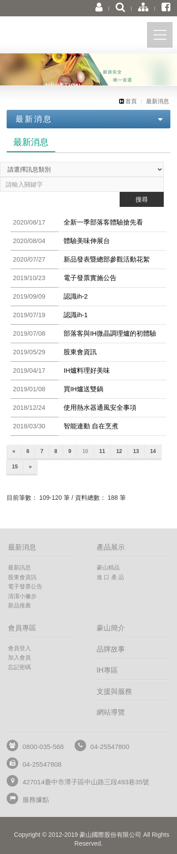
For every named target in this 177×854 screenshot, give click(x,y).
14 (153, 451)
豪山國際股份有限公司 (55, 36)
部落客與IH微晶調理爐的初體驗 (110, 333)
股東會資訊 (80, 352)
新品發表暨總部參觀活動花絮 (107, 259)
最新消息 (157, 101)
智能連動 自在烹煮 (91, 426)
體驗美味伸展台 (87, 240)
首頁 (128, 101)
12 (119, 451)
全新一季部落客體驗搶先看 (103, 222)
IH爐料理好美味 (87, 370)
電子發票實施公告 (90, 277)
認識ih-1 (76, 314)
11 (102, 451)
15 (15, 467)
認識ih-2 (76, 296)
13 (136, 451)
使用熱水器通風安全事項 (100, 407)
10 (85, 451)
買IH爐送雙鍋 (83, 389)
